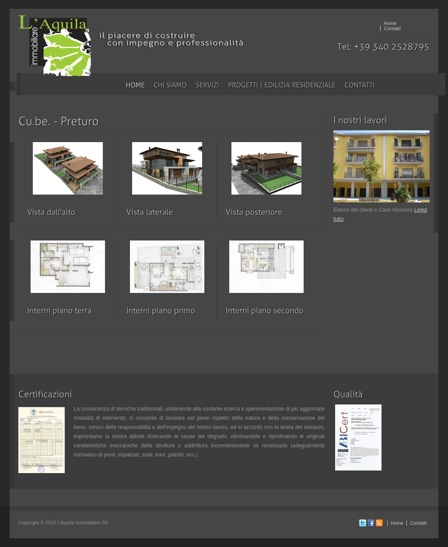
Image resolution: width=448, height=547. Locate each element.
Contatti (392, 28)
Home (390, 23)
